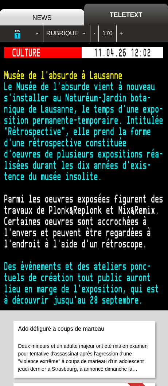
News (42, 17)
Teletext (126, 15)
